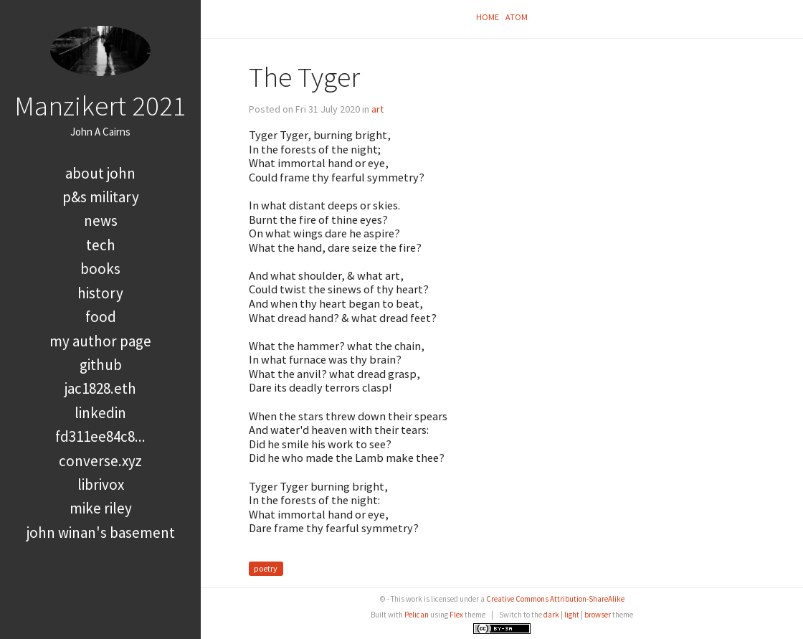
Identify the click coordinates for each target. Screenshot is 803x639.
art (377, 109)
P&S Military (100, 197)
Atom (516, 16)
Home (487, 16)
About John (100, 173)
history (100, 293)
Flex (456, 615)
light (571, 615)
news (101, 220)
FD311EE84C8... (100, 436)
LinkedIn (100, 412)
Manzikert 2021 (100, 105)
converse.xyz (100, 460)
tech (100, 245)
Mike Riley (101, 508)
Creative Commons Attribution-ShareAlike (555, 599)
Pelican (416, 615)
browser (597, 615)
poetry (265, 569)
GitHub (101, 364)
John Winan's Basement (101, 532)
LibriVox (100, 484)
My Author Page (100, 341)
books (100, 268)
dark (551, 615)
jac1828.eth (100, 388)
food (100, 316)
